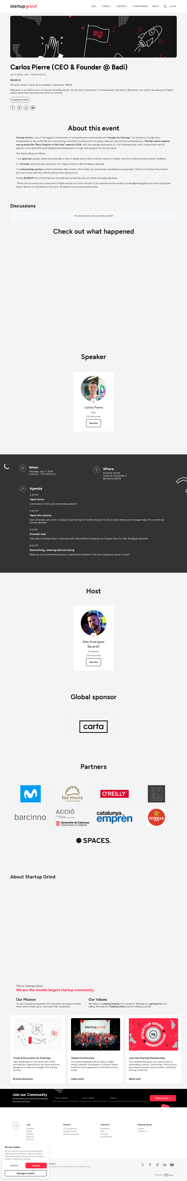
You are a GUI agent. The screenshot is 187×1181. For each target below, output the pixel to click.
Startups (29, 1134)
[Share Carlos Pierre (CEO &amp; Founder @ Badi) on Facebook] (12, 107)
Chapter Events (69, 1131)
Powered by (164, 1175)
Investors (30, 1129)
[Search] (165, 6)
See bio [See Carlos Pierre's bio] (93, 423)
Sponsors (30, 1137)
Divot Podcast (106, 1137)
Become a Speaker (71, 1134)
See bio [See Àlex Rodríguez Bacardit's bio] (93, 662)
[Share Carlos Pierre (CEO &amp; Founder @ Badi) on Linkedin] (26, 107)
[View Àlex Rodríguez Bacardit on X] (93, 636)
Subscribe (161, 1098)
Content (121, 6)
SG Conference (70, 1129)
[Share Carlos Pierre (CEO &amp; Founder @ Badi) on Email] (33, 107)
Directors (30, 1139)
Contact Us (142, 1131)
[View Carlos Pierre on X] (93, 401)
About (156, 6)
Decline (14, 1165)
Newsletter (105, 1129)
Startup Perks (140, 6)
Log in (173, 6)
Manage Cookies (26, 1173)
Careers (140, 1129)
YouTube (104, 1134)
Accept (36, 1165)
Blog (102, 1131)
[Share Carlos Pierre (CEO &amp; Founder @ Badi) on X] (19, 107)
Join (93, 6)
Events (106, 6)
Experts (29, 1131)
